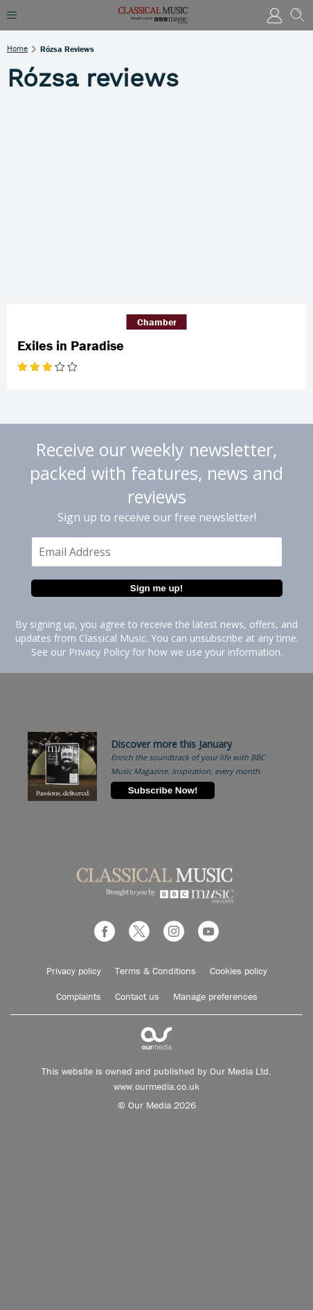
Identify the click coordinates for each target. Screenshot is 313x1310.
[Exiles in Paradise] (156, 204)
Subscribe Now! (163, 790)
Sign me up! (156, 588)
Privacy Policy (99, 651)
